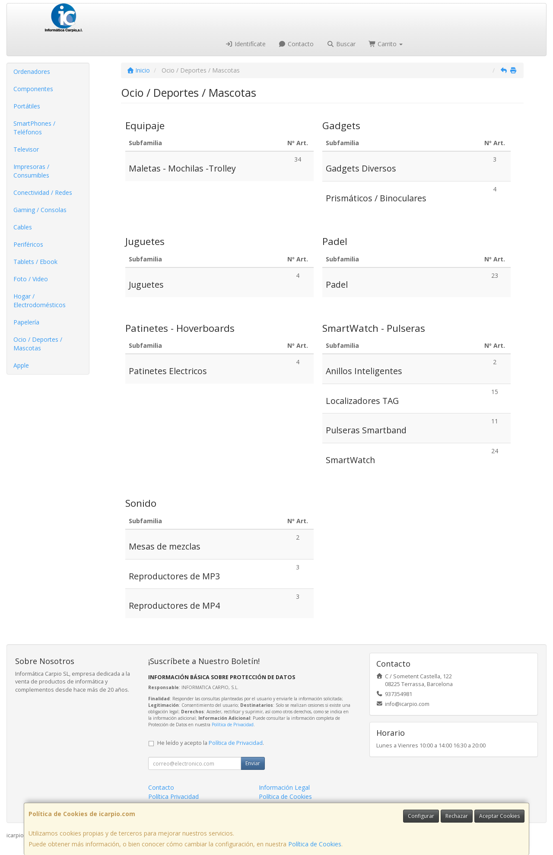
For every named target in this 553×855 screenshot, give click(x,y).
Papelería (26, 322)
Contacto (296, 44)
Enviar (252, 763)
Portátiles (26, 106)
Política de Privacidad (233, 725)
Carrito (386, 44)
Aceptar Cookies (499, 816)
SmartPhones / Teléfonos (34, 127)
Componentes (33, 89)
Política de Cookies (314, 844)
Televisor (26, 149)
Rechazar (456, 816)
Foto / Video (30, 279)
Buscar (341, 44)
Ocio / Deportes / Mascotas (37, 343)
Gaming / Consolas (40, 210)
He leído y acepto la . (210, 743)
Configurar (421, 816)
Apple (21, 365)
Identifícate (245, 44)
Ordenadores (31, 71)
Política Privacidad (173, 796)
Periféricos (28, 244)
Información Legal (284, 787)
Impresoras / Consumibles (31, 170)
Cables (22, 227)
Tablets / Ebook (35, 261)
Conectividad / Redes (42, 192)
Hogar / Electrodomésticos (39, 300)
